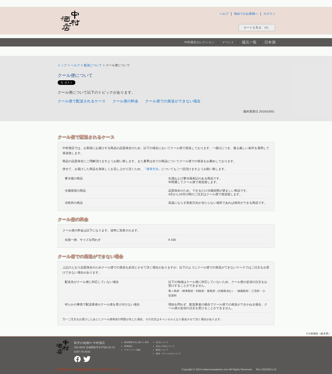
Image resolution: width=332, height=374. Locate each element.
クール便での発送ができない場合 (173, 101)
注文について (162, 342)
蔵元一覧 (249, 42)
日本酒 (270, 42)
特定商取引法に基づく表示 (136, 342)
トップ (62, 65)
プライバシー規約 (132, 350)
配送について (93, 65)
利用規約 (128, 346)
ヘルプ (223, 13)
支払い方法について (165, 346)
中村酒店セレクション (199, 42)
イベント (228, 42)
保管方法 (152, 169)
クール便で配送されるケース (82, 101)
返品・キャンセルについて (168, 353)
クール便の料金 (125, 101)
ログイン (270, 13)
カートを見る (256, 27)
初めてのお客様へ (246, 13)
